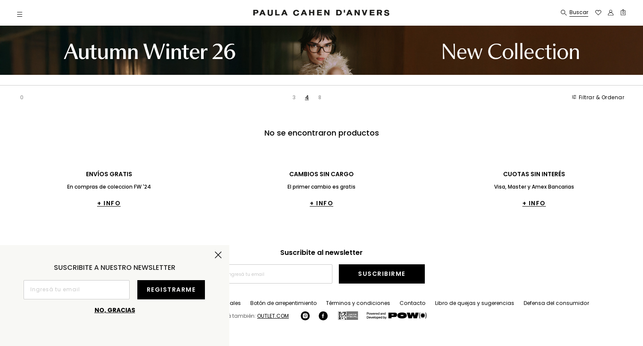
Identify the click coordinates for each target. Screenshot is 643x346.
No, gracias (115, 310)
